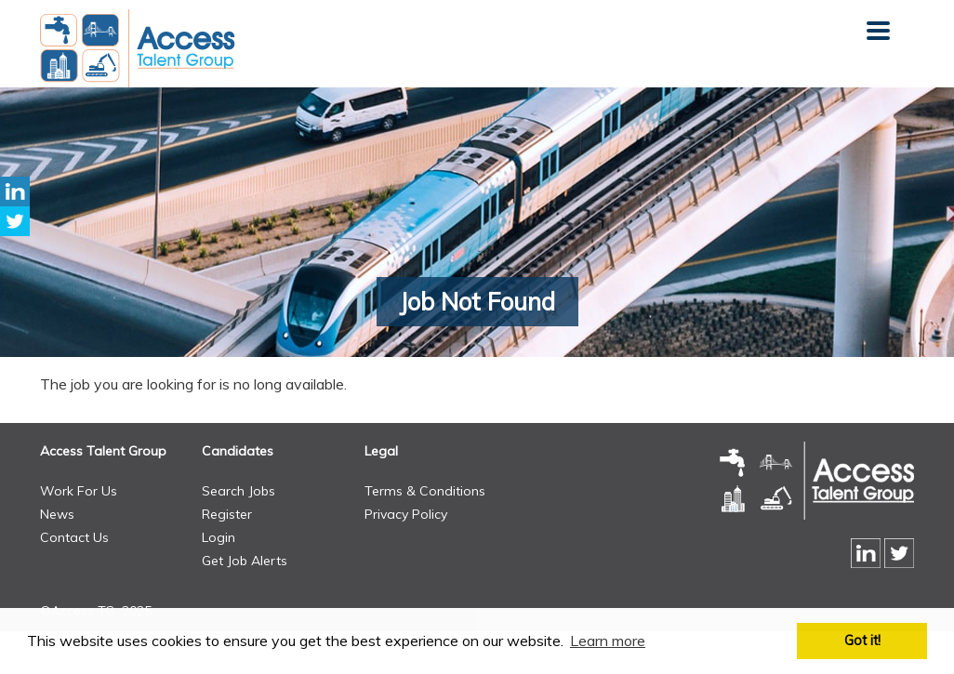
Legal (381, 451)
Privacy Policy (405, 514)
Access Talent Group (103, 451)
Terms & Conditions (424, 490)
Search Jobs (238, 490)
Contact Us (74, 537)
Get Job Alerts (244, 560)
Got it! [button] (862, 640)
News (57, 514)
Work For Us (78, 490)
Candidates (237, 451)
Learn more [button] (607, 640)
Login (218, 537)
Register (227, 514)
